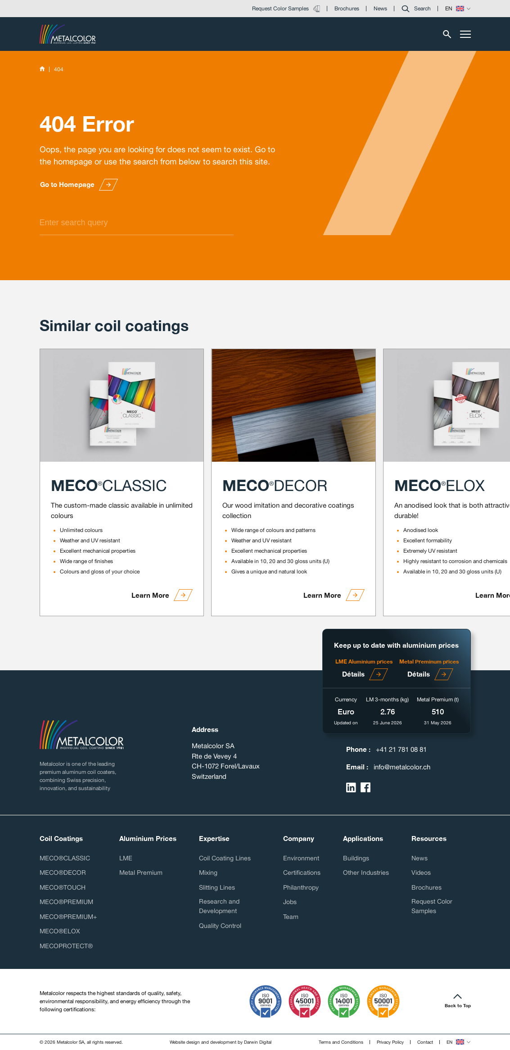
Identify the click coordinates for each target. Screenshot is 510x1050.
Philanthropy (301, 887)
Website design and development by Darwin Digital (220, 1042)
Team (290, 916)
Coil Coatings (61, 838)
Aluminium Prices (147, 838)
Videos (421, 872)
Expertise (214, 838)
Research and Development (219, 906)
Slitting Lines (217, 887)
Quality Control (220, 925)
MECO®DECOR (63, 872)
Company (298, 838)
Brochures (426, 887)
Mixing (208, 872)
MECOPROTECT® (66, 946)
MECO (109, 485)
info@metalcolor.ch (402, 767)
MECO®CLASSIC (65, 858)
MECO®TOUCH (63, 887)
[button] (416, 9)
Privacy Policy (390, 1042)
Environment (301, 858)
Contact (425, 1042)
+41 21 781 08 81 (401, 749)
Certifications (301, 872)
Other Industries (366, 872)
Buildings (356, 858)
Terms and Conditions (341, 1042)
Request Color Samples (431, 906)
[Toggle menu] (465, 34)
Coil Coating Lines (225, 858)
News (419, 858)
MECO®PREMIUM (66, 901)
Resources (429, 838)
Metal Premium (140, 872)
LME (125, 858)
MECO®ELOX (60, 931)
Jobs (290, 901)
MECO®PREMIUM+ (68, 916)
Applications (363, 838)
